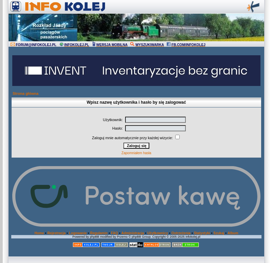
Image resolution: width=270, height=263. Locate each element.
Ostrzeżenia (181, 233)
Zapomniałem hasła (136, 153)
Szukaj (218, 233)
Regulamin (98, 233)
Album (233, 233)
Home (39, 233)
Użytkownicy (157, 233)
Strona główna (26, 93)
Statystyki (202, 233)
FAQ (114, 233)
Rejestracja (56, 233)
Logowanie (78, 233)
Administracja (132, 233)
